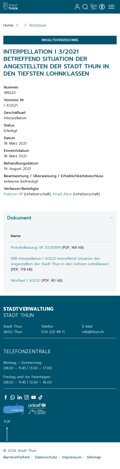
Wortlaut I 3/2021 (25, 282)
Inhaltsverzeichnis (60, 40)
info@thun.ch (93, 335)
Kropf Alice (62, 194)
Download (99, 248)
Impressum (72, 460)
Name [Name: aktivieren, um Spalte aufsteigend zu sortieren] (16, 236)
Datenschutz (46, 460)
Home (8, 25)
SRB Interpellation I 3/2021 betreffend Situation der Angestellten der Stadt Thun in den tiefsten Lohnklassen (47, 265)
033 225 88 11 (53, 335)
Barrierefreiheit (16, 460)
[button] (37, 25)
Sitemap (94, 460)
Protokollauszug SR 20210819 (36, 247)
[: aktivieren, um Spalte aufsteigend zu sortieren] (100, 236)
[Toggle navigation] (110, 7)
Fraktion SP (13, 194)
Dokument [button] (19, 217)
